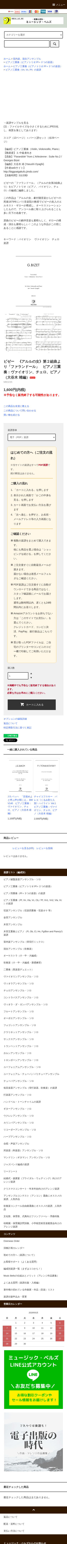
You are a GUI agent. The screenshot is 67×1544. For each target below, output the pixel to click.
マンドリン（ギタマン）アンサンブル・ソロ (27, 1157)
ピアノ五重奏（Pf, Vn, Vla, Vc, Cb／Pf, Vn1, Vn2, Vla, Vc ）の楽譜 (33, 902)
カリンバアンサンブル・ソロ (19, 1123)
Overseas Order (12, 1241)
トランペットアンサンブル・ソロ (21, 1046)
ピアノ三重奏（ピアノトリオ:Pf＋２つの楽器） (30, 62)
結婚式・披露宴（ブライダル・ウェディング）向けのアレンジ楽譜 (33, 1180)
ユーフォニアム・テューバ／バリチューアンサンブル (31, 1074)
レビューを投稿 (44, 848)
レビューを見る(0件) (23, 848)
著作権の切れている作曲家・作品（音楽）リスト (29, 1289)
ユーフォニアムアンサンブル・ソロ (22, 1067)
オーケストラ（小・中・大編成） (21, 955)
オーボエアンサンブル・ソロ (19, 1018)
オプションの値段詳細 (15, 719)
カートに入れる (32, 704)
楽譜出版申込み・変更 (15, 1296)
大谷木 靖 (19, 164)
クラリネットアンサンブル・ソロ (21, 1032)
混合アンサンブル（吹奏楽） (19, 949)
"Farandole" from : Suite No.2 (37, 156)
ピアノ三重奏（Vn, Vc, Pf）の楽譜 (23, 70)
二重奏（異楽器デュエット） (19, 969)
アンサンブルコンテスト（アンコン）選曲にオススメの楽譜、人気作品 (33, 1197)
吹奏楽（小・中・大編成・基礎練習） (23, 962)
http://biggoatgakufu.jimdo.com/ (21, 171)
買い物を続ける (12, 415)
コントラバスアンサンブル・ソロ (21, 997)
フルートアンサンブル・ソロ (19, 1011)
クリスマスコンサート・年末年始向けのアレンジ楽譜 (31, 1189)
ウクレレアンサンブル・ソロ (19, 1116)
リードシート (11, 1171)
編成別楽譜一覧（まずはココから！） (23, 1269)
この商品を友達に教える (16, 406)
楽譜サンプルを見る (17, 122)
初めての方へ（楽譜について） (20, 1255)
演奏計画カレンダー (14, 1248)
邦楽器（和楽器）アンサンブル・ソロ (23, 1150)
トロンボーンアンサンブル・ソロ (21, 1060)
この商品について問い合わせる (20, 410)
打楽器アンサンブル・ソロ (17, 1095)
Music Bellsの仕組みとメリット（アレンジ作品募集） (31, 1276)
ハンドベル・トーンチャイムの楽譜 (22, 1102)
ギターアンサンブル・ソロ (17, 1109)
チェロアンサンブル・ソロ (17, 990)
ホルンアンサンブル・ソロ (17, 1053)
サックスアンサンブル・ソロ (19, 1039)
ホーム (7, 59)
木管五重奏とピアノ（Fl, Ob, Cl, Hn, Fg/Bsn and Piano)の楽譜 (33, 933)
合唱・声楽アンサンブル (16, 1143)
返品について (11, 723)
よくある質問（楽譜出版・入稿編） (22, 1283)
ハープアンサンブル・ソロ (17, 1136)
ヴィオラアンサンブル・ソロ (19, 983)
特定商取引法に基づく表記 (17, 727)
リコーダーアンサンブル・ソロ (20, 1130)
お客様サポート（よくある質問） (21, 1262)
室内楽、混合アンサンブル (27, 59)
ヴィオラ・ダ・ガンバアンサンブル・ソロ (26, 1004)
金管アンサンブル (13, 917)
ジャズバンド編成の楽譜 (16, 1164)
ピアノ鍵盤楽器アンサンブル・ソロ (22, 879)
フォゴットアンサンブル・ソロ (20, 1025)
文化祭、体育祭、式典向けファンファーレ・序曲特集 (31, 1216)
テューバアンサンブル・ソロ (19, 1081)
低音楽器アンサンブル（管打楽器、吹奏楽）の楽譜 (30, 1088)
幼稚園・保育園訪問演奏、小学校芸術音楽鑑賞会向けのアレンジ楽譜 (33, 1225)
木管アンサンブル (13, 924)
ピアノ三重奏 (21, 149)
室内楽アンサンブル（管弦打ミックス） (24, 942)
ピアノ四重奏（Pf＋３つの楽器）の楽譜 (24, 893)
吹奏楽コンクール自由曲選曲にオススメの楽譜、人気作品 (33, 1208)
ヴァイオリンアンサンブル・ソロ (21, 976)
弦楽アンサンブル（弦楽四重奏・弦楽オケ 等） (28, 910)
